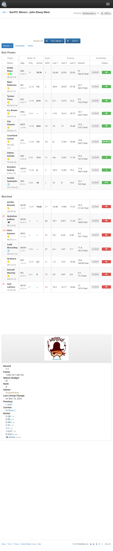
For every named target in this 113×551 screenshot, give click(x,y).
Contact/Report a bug (28, 544)
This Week (57, 40)
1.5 (37, 141)
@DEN (23, 249)
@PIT (23, 126)
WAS (23, 113)
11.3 (38, 157)
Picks (30, 45)
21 (30, 72)
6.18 (31, 113)
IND (23, 157)
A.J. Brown (12, 110)
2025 (107, 13)
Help (39, 544)
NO (23, 87)
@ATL (23, 235)
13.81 (31, 206)
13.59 (31, 100)
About (4, 544)
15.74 (38, 72)
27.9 (38, 100)
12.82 (31, 141)
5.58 (31, 182)
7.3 (37, 86)
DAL (23, 101)
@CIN (23, 221)
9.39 (31, 157)
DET (23, 262)
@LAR (23, 207)
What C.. (12, 410)
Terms (9, 544)
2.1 (37, 261)
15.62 (38, 206)
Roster (7, 45)
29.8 (38, 126)
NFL (4, 12)
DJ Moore (11, 258)
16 (37, 182)
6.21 (31, 274)
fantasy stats (89, 13)
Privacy (16, 544)
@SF (23, 183)
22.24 (31, 86)
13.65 (31, 126)
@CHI (23, 287)
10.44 (31, 170)
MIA (23, 72)
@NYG (23, 170)
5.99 (31, 249)
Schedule (20, 45)
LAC (23, 142)
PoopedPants (12, 392)
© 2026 (75, 544)
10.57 (31, 261)
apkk (9, 404)
